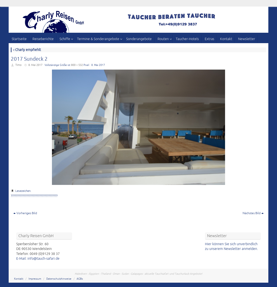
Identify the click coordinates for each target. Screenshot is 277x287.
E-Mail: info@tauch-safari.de (38, 258)
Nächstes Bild (253, 213)
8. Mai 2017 (35, 65)
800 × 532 (77, 65)
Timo (18, 65)
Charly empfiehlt (27, 50)
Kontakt (18, 278)
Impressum (35, 278)
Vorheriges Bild (25, 213)
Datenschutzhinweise (58, 278)
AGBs (80, 278)
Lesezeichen (23, 191)
